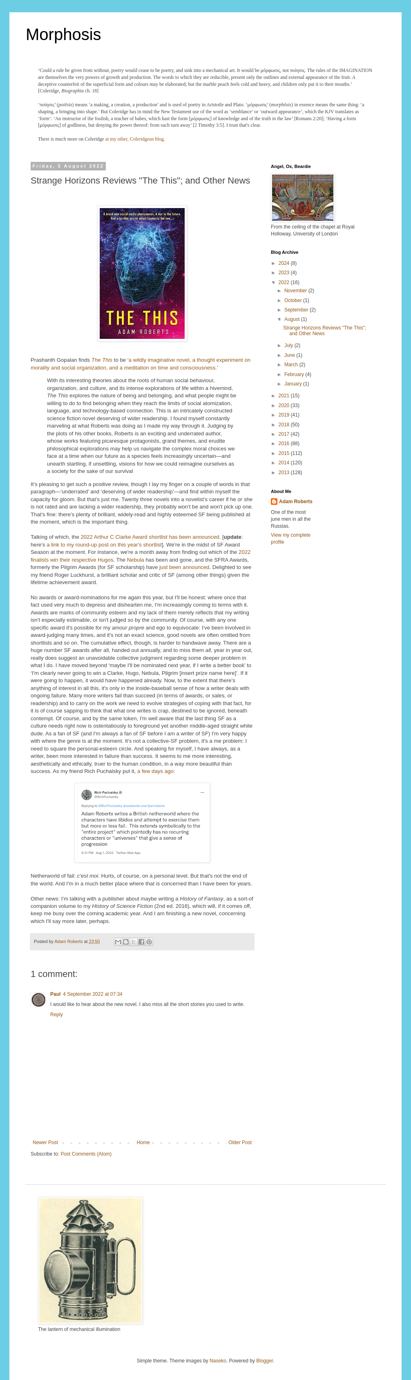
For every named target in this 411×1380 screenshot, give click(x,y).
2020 (285, 405)
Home (143, 1142)
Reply (56, 1014)
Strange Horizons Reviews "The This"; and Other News (324, 330)
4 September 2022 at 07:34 (92, 994)
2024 (285, 263)
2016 (285, 443)
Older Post (240, 1142)
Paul (55, 994)
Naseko (218, 1361)
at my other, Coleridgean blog (134, 139)
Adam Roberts (296, 501)
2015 (285, 453)
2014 (285, 463)
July (289, 345)
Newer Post (45, 1142)
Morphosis (63, 34)
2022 (285, 282)
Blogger (264, 1361)
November (296, 290)
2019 (285, 415)
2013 (285, 472)
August (292, 319)
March (291, 364)
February (294, 374)
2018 (285, 425)
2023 (285, 273)
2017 (285, 434)
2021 (285, 396)
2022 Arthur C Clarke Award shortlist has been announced (149, 537)
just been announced (184, 567)
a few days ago (155, 771)
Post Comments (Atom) (86, 1154)
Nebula (135, 560)
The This (102, 360)
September (297, 310)
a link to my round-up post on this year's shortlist (104, 545)
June (290, 355)
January (293, 384)
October (293, 300)
